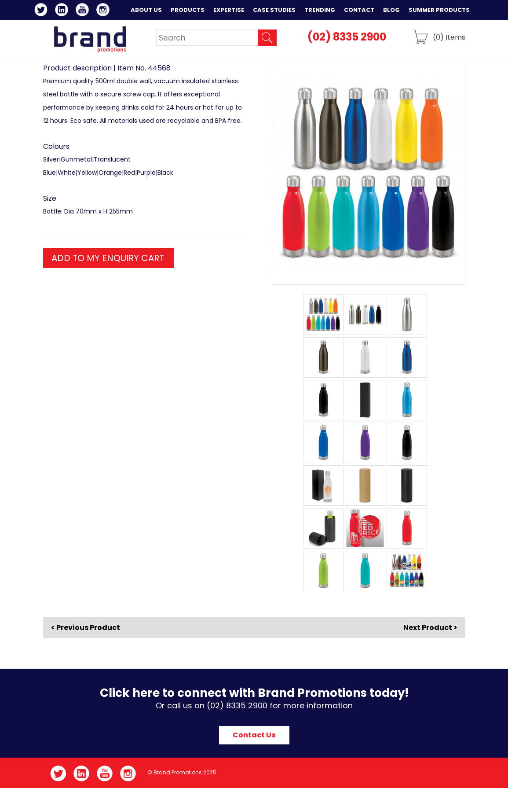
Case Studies (274, 10)
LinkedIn (63, 11)
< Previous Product (85, 628)
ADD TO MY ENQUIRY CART (107, 258)
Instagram (104, 11)
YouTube (84, 11)
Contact (359, 10)
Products (188, 10)
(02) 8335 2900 (346, 36)
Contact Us (254, 735)
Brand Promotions (90, 39)
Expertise (228, 10)
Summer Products (439, 10)
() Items (449, 36)
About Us (146, 10)
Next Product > (430, 627)
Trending (319, 10)
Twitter (42, 11)
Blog (391, 10)
